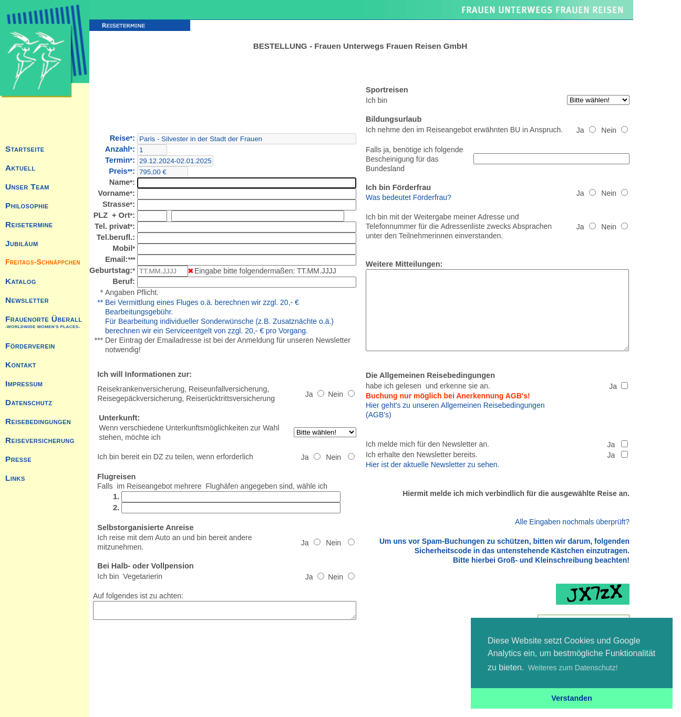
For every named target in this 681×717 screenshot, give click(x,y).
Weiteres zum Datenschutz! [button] (573, 667)
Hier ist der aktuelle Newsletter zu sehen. (451, 461)
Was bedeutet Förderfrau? (427, 188)
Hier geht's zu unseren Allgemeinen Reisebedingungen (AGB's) (487, 411)
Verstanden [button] (571, 698)
